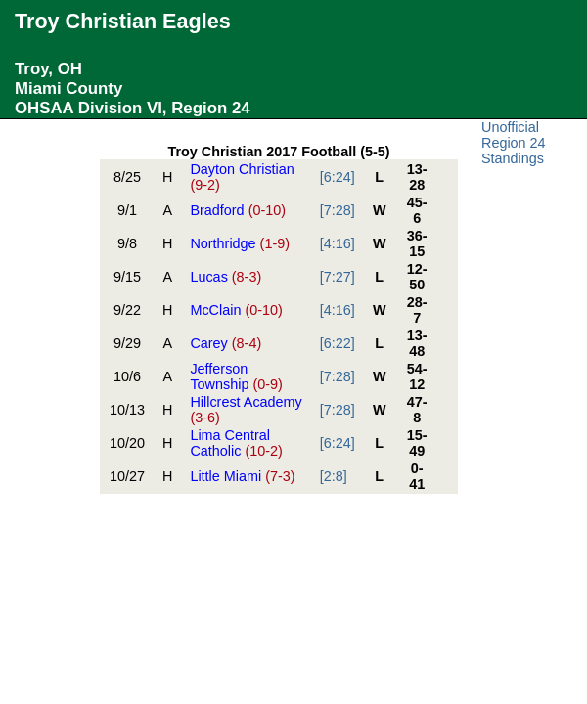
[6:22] (337, 343)
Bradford (238, 210)
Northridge (240, 243)
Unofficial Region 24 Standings (513, 142)
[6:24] (337, 177)
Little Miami (242, 476)
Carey (225, 343)
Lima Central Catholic (236, 443)
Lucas (225, 277)
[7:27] (337, 277)
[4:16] (337, 243)
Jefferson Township (236, 376)
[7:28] (337, 210)
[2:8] (333, 476)
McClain (236, 310)
